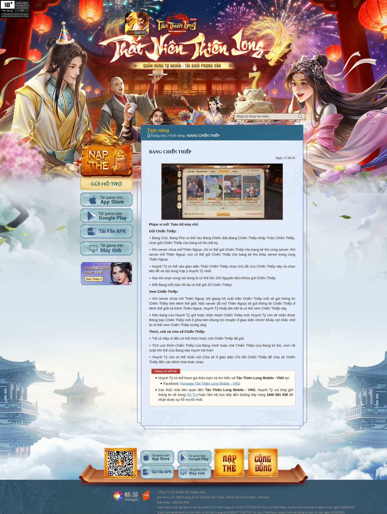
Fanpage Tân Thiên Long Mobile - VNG (210, 383)
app (137, 24)
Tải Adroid (106, 215)
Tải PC (106, 248)
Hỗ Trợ (192, 395)
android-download (194, 457)
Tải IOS (106, 199)
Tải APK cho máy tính (106, 231)
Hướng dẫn (106, 274)
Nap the (106, 148)
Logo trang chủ (176, 23)
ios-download (157, 457)
